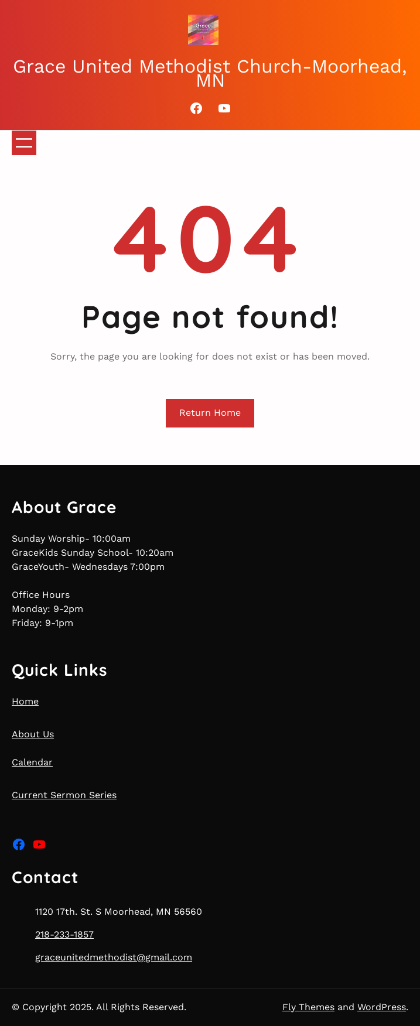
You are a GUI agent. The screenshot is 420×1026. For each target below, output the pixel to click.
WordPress (381, 1007)
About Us (33, 734)
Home (25, 701)
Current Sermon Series (64, 795)
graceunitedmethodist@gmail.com (113, 957)
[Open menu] (24, 143)
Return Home (210, 412)
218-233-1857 (64, 934)
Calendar (32, 762)
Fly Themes (308, 1007)
